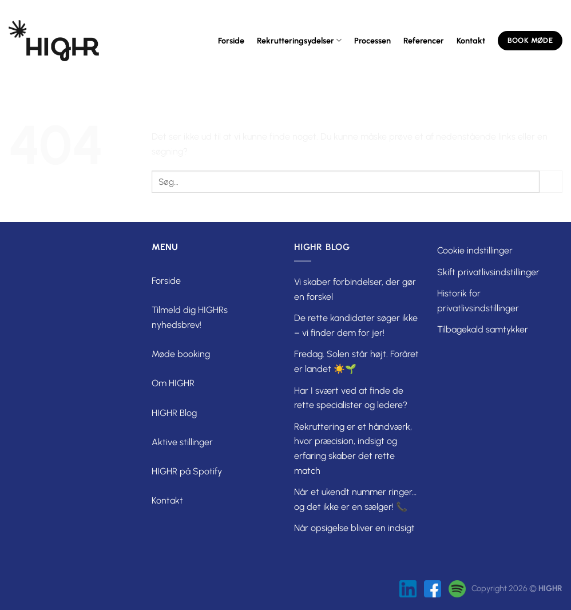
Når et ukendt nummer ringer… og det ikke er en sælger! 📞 (355, 499)
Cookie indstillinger (475, 250)
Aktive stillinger (182, 442)
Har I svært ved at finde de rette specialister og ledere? (350, 398)
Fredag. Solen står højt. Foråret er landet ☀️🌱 (356, 361)
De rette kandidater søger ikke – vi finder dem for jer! (356, 325)
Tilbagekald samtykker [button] (482, 329)
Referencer (423, 40)
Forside (231, 40)
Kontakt (471, 40)
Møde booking (181, 353)
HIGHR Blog (174, 412)
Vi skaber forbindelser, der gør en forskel (355, 289)
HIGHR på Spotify (187, 471)
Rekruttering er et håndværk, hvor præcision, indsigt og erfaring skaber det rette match (353, 448)
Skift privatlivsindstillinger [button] (488, 272)
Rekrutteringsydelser (299, 40)
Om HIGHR (173, 383)
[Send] (551, 182)
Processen (372, 40)
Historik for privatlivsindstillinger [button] (478, 301)
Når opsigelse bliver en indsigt (354, 527)
